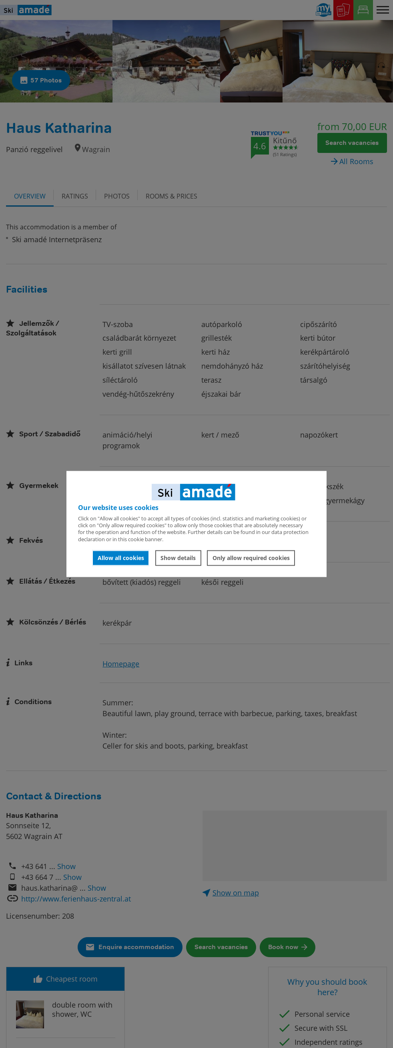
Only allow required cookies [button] (251, 558)
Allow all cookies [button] (121, 558)
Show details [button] (178, 558)
